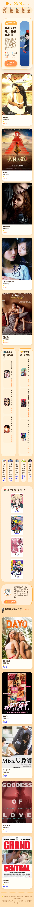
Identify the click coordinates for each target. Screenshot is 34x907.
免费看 (5, 123)
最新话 (17, 556)
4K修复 (11, 410)
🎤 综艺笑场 (28, 10)
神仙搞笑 (17, 578)
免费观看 (6, 343)
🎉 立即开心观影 (10, 63)
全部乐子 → (28, 611)
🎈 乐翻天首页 (5, 10)
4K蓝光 (5, 178)
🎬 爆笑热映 (11, 10)
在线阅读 (17, 511)
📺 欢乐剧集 (17, 10)
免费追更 (17, 533)
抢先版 (5, 232)
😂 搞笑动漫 (23, 10)
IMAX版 (5, 287)
